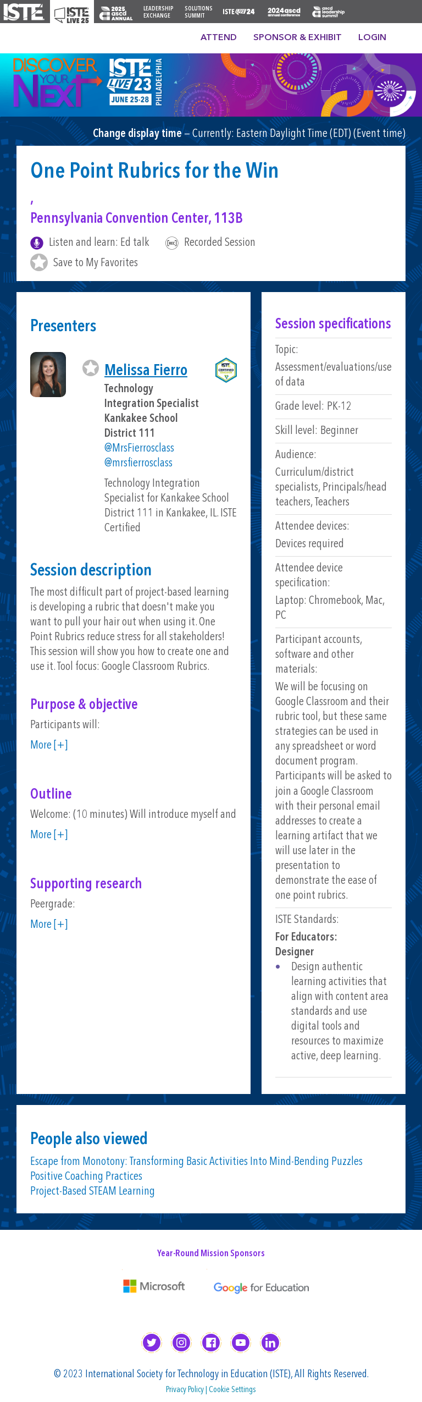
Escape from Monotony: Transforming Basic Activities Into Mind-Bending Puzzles (196, 1162)
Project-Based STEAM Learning (92, 1191)
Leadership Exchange (158, 12)
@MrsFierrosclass (139, 448)
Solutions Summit (199, 12)
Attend (219, 38)
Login (372, 38)
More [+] (49, 745)
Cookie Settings (232, 1389)
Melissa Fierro (145, 371)
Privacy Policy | (187, 1389)
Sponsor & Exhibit (297, 38)
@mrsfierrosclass (138, 463)
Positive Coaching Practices (86, 1177)
